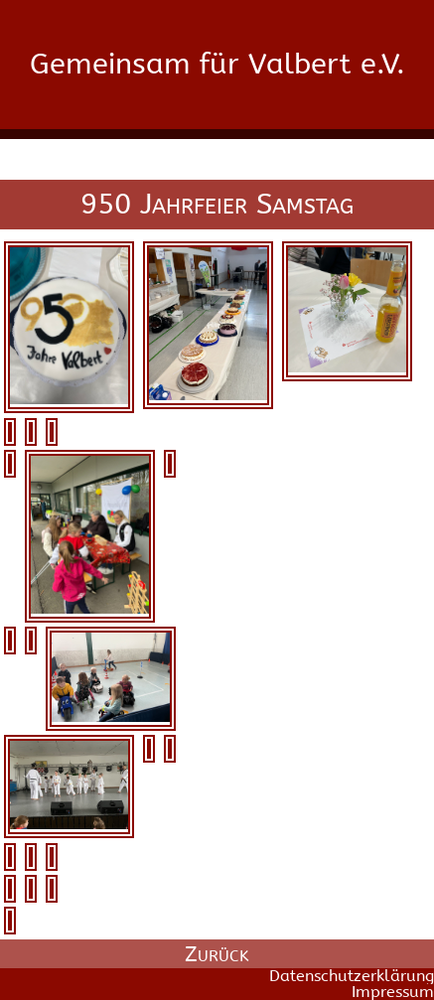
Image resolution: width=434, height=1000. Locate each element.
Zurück (217, 953)
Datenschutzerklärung (351, 976)
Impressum (393, 992)
